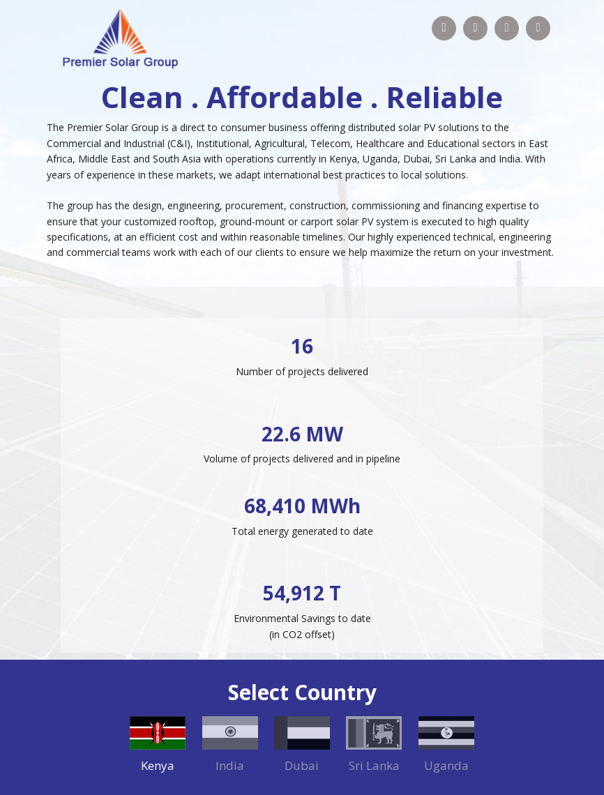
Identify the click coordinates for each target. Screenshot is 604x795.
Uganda (446, 765)
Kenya (157, 765)
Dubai (302, 765)
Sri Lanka (374, 765)
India (230, 765)
